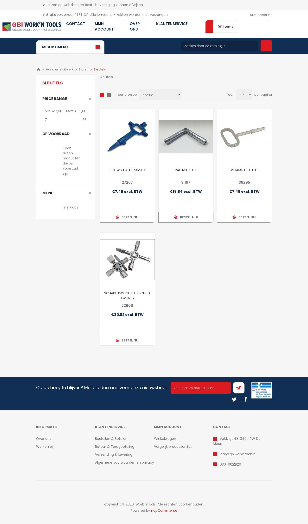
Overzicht (102, 95)
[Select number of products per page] (244, 94)
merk (47, 193)
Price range (54, 98)
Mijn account (261, 15)
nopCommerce (164, 510)
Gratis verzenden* (61, 14)
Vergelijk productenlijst (173, 446)
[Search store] (219, 46)
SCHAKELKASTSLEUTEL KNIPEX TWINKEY (127, 296)
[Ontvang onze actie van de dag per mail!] (201, 388)
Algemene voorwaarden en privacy (124, 462)
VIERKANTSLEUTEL (244, 170)
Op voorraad (56, 133)
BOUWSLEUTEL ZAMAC (127, 170)
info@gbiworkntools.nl (238, 454)
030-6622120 (230, 464)
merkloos (70, 207)
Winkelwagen (165, 438)
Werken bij (44, 446)
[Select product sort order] (160, 94)
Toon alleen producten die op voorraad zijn (72, 161)
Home (38, 69)
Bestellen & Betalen (111, 438)
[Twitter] (234, 399)
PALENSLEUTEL (186, 170)
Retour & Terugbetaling (114, 446)
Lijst (109, 95)
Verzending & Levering (113, 454)
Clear (90, 99)
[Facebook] (246, 399)
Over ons (43, 438)
